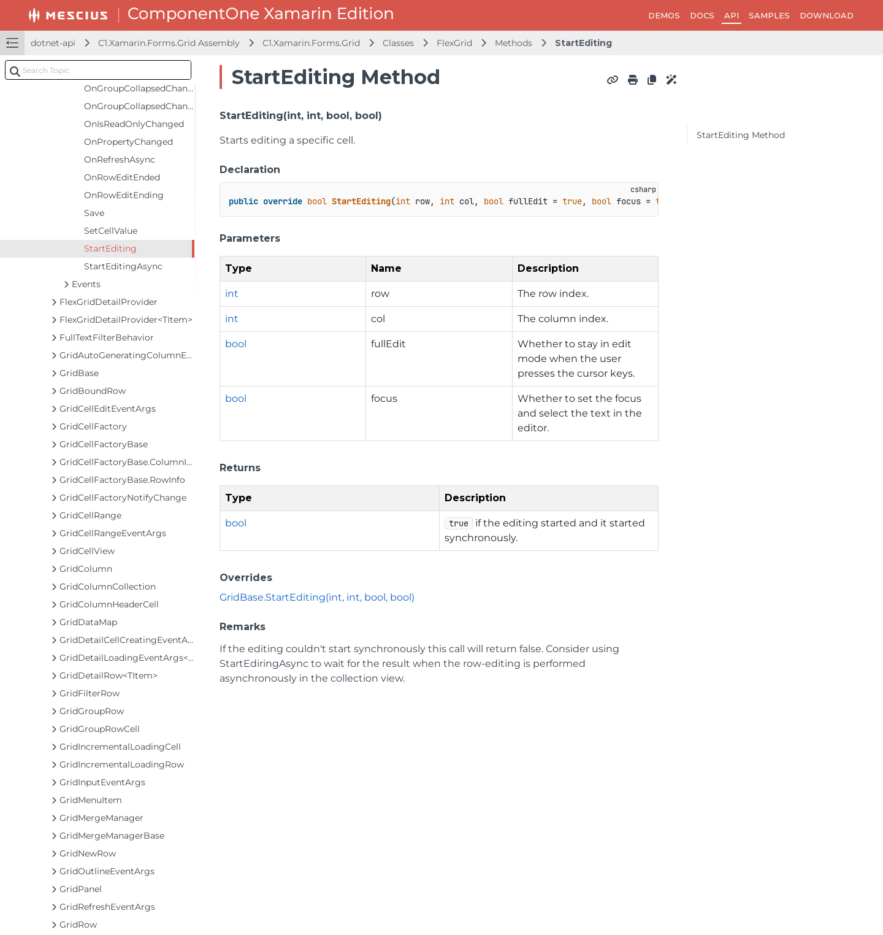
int (232, 293)
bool (236, 344)
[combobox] (98, 70)
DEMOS (664, 15)
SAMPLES (769, 15)
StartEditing (583, 42)
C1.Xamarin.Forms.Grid (311, 42)
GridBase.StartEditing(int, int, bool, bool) (317, 597)
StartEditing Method (741, 134)
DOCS (702, 15)
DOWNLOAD (827, 15)
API (731, 15)
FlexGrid (454, 42)
